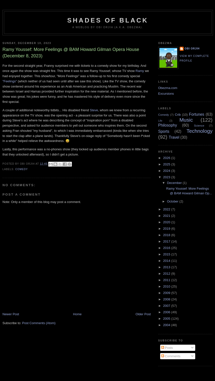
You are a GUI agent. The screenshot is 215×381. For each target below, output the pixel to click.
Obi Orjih (192, 48)
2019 (167, 228)
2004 (167, 325)
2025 (167, 164)
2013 (167, 267)
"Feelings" (9, 81)
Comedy (21, 169)
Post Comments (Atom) (39, 323)
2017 (167, 241)
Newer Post (10, 314)
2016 (167, 248)
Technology (200, 131)
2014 (167, 261)
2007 (167, 306)
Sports (163, 131)
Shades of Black (107, 20)
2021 (167, 216)
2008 (167, 299)
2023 (167, 177)
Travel (174, 137)
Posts (167, 348)
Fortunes (196, 114)
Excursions (166, 93)
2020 (167, 222)
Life (160, 120)
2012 (167, 273)
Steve (94, 110)
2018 (167, 235)
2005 (167, 318)
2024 (167, 171)
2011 (167, 280)
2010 (167, 286)
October (173, 201)
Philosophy (167, 125)
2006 (167, 312)
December (175, 183)
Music (186, 120)
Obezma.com (167, 88)
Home (77, 314)
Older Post (143, 314)
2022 (167, 209)
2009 (167, 293)
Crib (178, 114)
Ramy (140, 71)
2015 (167, 254)
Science (199, 125)
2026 (167, 158)
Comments (170, 356)
